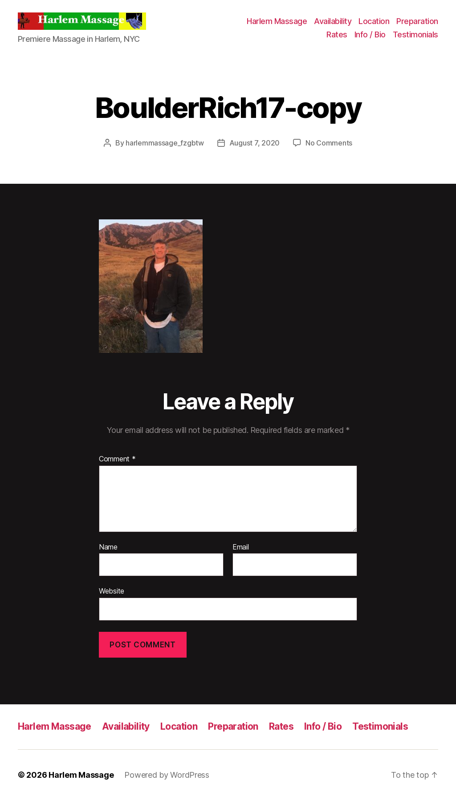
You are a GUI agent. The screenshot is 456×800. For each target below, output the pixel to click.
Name (108, 547)
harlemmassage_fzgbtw (165, 142)
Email (240, 547)
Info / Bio (370, 34)
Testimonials (415, 34)
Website (111, 590)
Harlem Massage (277, 21)
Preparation (417, 21)
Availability (332, 21)
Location (373, 21)
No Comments (328, 142)
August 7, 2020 (254, 142)
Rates (336, 34)
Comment (117, 459)
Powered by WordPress (166, 775)
